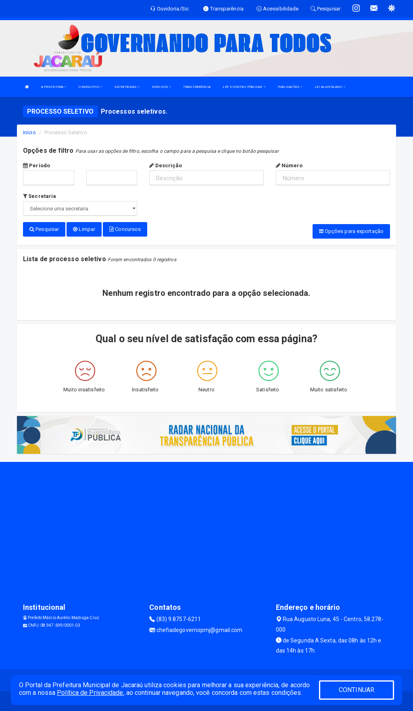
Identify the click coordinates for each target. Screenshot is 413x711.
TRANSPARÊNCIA (197, 87)
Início (29, 132)
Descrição (165, 165)
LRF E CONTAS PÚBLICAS (244, 87)
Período (36, 165)
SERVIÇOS (161, 87)
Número (289, 165)
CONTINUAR (356, 690)
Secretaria (39, 196)
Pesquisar (44, 229)
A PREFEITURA (53, 87)
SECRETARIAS (127, 87)
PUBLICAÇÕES (290, 87)
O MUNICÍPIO (90, 87)
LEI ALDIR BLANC (330, 87)
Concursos (125, 229)
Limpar (84, 229)
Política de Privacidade (90, 692)
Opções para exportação (351, 231)
